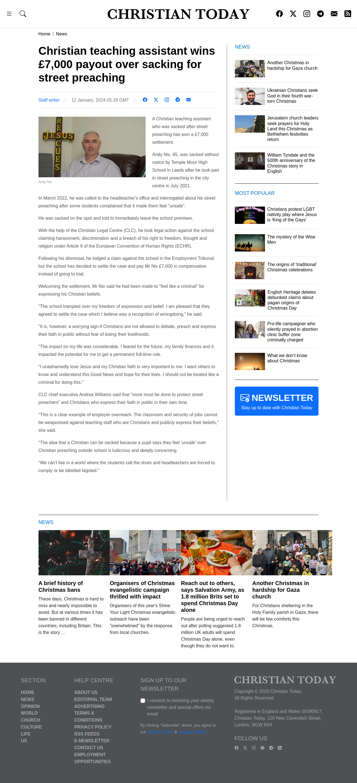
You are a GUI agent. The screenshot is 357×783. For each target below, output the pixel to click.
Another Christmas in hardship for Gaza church (280, 590)
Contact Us (88, 747)
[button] (9, 14)
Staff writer (49, 100)
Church (30, 720)
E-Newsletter (91, 740)
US (24, 740)
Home (44, 34)
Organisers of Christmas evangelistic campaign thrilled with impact (142, 590)
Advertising (89, 706)
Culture (31, 727)
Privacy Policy (93, 727)
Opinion (30, 706)
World (29, 713)
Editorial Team (93, 699)
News (61, 34)
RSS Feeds (87, 733)
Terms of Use (160, 732)
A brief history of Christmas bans (60, 586)
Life (26, 733)
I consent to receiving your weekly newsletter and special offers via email (180, 707)
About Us (86, 692)
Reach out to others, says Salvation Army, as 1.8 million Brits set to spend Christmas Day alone (212, 596)
